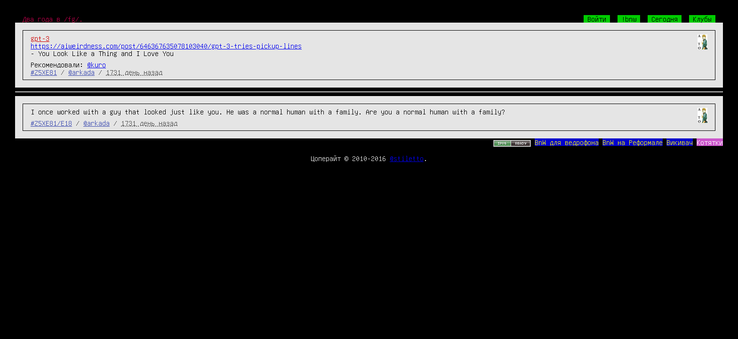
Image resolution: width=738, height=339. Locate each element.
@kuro (96, 64)
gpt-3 (40, 38)
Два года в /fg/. (53, 19)
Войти (596, 19)
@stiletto (407, 158)
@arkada (81, 72)
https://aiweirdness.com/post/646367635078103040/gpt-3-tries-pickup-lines (166, 45)
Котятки (710, 142)
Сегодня (664, 19)
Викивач (679, 142)
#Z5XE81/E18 (51, 123)
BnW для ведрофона (567, 142)
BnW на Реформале (632, 142)
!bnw (628, 19)
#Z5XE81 (44, 72)
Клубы (702, 19)
